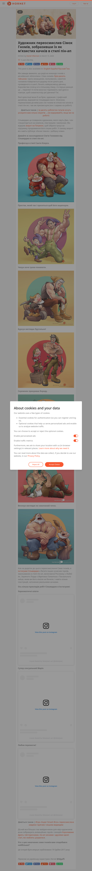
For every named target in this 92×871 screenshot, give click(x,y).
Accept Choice (54, 464)
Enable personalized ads (25, 436)
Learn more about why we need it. (54, 448)
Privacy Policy (34, 456)
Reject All (35, 464)
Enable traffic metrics (23, 440)
